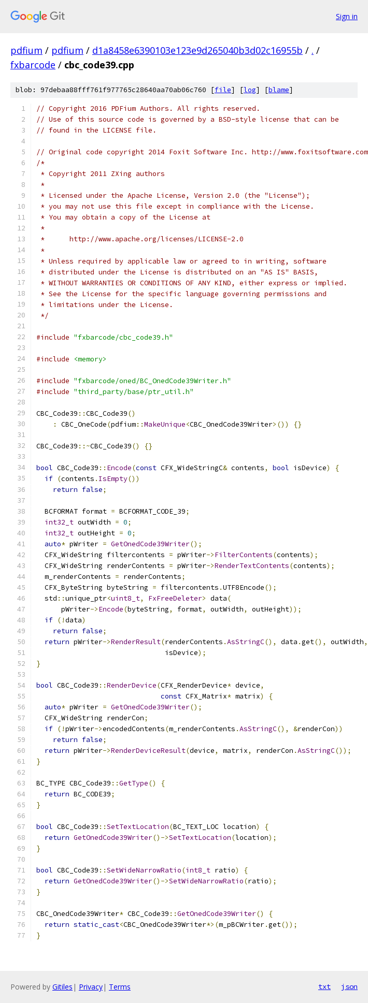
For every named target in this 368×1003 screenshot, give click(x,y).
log (250, 89)
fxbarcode (32, 65)
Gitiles (62, 987)
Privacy (91, 987)
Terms (120, 987)
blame (278, 89)
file (223, 89)
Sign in (347, 16)
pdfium (26, 50)
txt (324, 986)
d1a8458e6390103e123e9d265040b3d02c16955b (197, 50)
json (349, 986)
